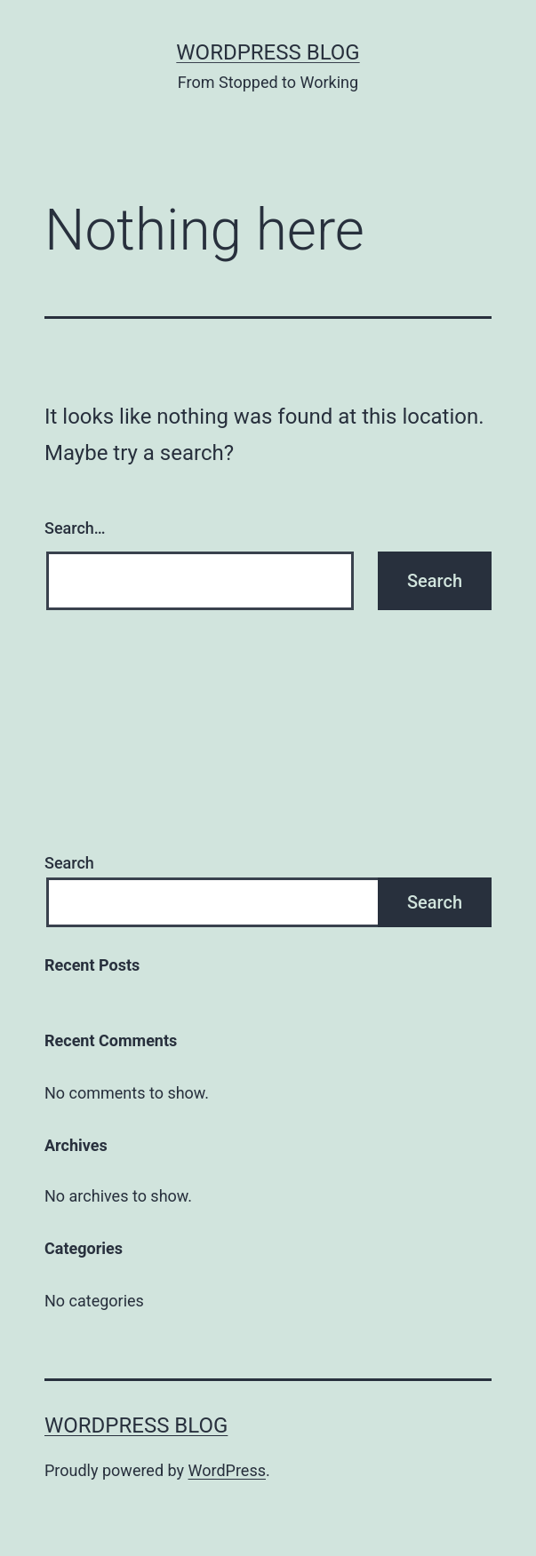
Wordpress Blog (267, 52)
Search (69, 862)
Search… (75, 528)
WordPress (227, 1470)
